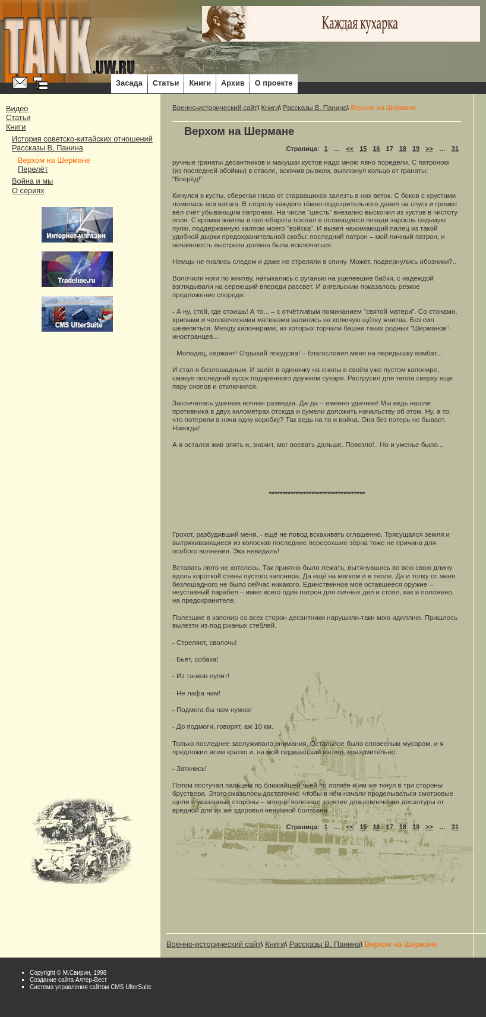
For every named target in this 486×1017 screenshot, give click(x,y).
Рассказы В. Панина (47, 147)
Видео (17, 108)
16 (376, 148)
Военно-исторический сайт (214, 107)
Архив (233, 82)
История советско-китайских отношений (82, 138)
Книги (200, 82)
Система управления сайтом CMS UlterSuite (91, 987)
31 (455, 148)
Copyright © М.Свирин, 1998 (68, 972)
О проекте (274, 82)
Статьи (166, 82)
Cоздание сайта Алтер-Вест (68, 980)
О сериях (28, 190)
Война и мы (32, 181)
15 (363, 148)
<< (350, 148)
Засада (129, 82)
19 (415, 148)
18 (402, 148)
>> (429, 148)
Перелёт (33, 169)
